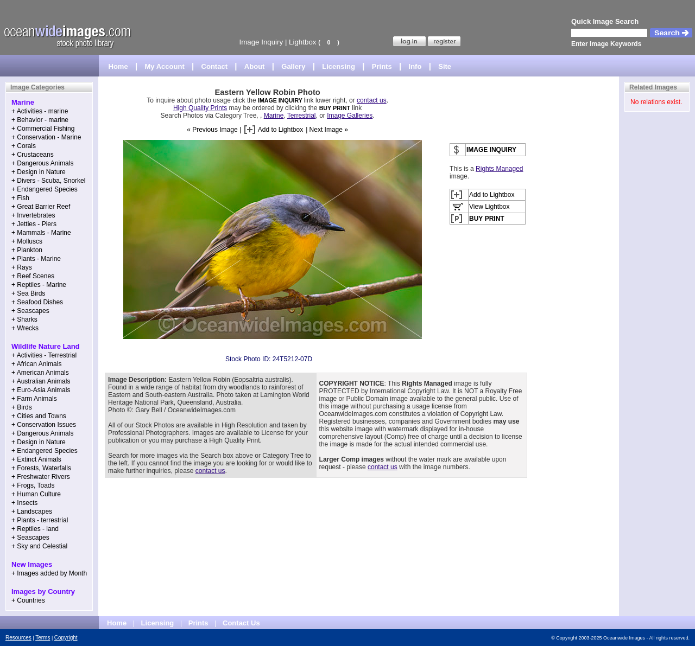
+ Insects (24, 503)
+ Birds (21, 407)
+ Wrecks (25, 328)
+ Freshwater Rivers (40, 477)
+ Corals (23, 146)
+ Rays (21, 267)
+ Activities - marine (39, 111)
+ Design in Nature (38, 172)
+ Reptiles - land (35, 529)
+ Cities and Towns (38, 416)
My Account (165, 66)
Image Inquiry (261, 42)
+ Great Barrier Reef (40, 206)
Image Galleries (349, 115)
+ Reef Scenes (32, 276)
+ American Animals (40, 372)
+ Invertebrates (33, 215)
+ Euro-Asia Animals (40, 390)
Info (415, 66)
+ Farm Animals (34, 398)
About (254, 66)
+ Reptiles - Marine (38, 285)
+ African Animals (36, 364)
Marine (274, 115)
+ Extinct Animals (36, 459)
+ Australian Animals (40, 381)
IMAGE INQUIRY (281, 100)
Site (444, 66)
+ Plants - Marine (36, 259)
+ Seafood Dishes (37, 302)
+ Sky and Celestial (39, 546)
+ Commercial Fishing (42, 128)
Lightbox (302, 42)
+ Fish (20, 198)
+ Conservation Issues (43, 424)
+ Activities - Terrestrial (44, 355)
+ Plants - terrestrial (39, 520)
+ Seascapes (30, 311)
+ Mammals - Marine (41, 232)
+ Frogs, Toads (33, 485)
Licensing (338, 66)
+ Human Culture (36, 494)
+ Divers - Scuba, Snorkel (48, 180)
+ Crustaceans (32, 154)
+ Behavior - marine (39, 120)
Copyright (66, 638)
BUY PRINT (334, 108)
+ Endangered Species (44, 189)
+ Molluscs (26, 241)
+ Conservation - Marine (46, 137)
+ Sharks (24, 319)
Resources (18, 638)
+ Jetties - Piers (33, 224)
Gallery (293, 66)
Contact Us (241, 623)
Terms (42, 638)
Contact (214, 66)
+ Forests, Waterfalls (41, 468)
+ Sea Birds (28, 293)
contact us (372, 100)
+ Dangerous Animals (42, 163)
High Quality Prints (200, 108)
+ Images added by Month (49, 573)
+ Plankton (26, 250)
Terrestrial (301, 115)
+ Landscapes (31, 511)
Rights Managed (499, 168)
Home (118, 66)
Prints (382, 66)
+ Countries (28, 600)
